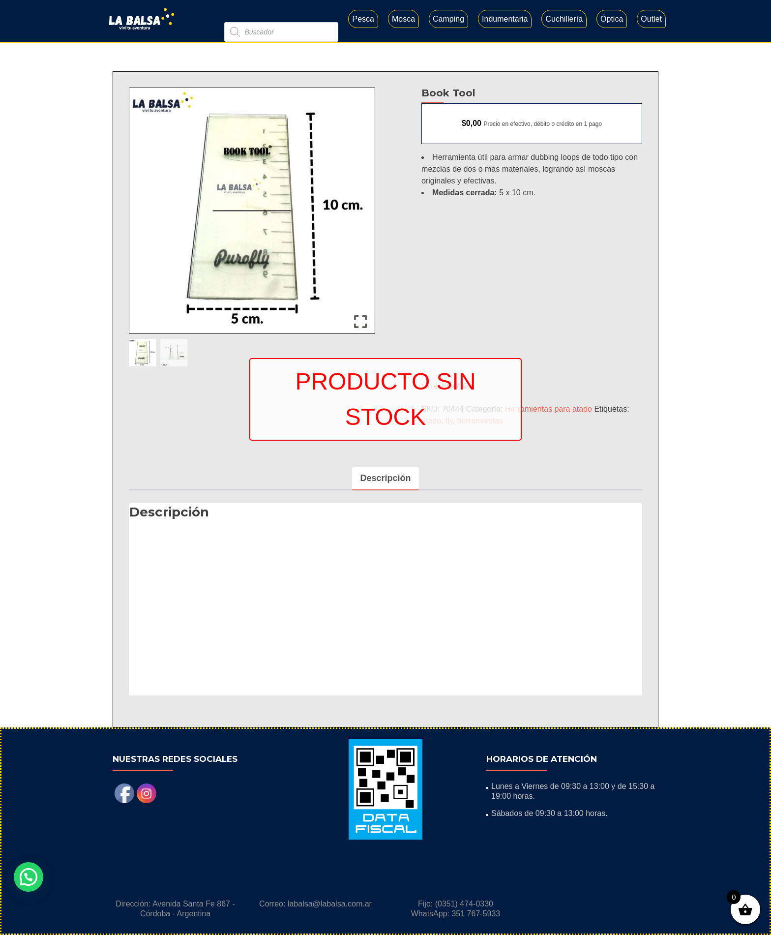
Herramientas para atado (548, 409)
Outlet (651, 19)
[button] (28, 877)
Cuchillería (564, 19)
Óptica (611, 19)
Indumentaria (505, 19)
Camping (448, 19)
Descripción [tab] (385, 478)
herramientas (480, 421)
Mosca (403, 19)
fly (449, 421)
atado (431, 421)
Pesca (363, 19)
